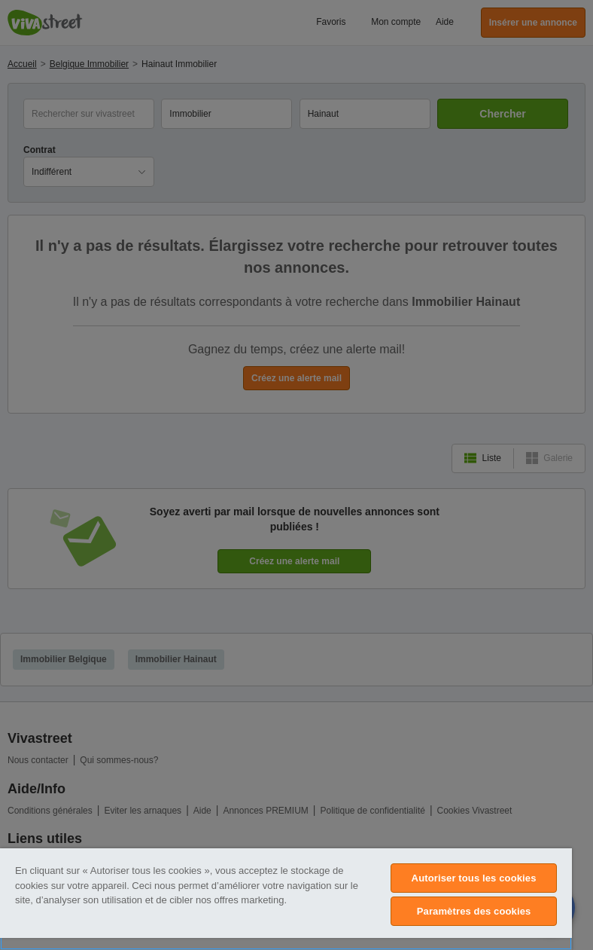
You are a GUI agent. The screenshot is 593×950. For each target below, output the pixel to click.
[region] (286, 899)
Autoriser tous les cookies (474, 878)
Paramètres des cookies (474, 911)
